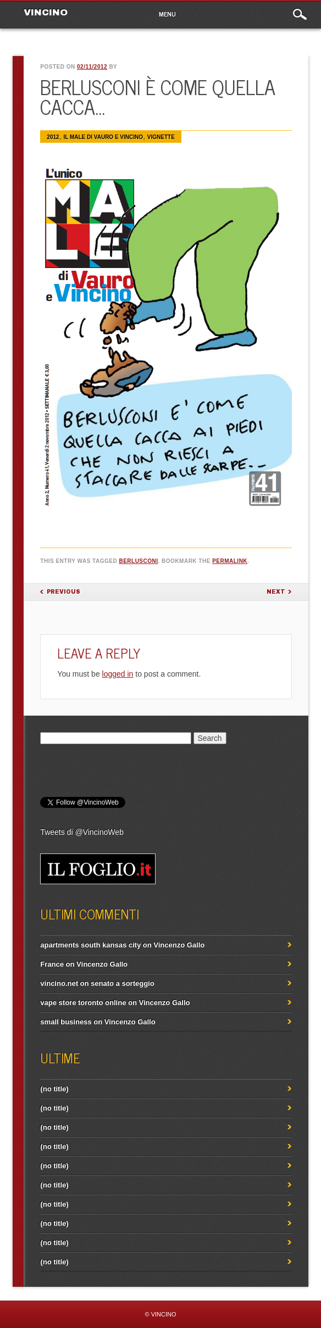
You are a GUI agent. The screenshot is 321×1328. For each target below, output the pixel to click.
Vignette (161, 137)
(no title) (54, 1089)
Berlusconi (138, 561)
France (52, 964)
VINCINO (46, 12)
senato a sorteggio (122, 983)
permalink (229, 561)
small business (65, 1022)
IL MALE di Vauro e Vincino (103, 137)
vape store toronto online (83, 1002)
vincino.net (59, 983)
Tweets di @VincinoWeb (81, 832)
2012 (53, 137)
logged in (118, 673)
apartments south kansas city (90, 945)
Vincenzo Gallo (178, 945)
